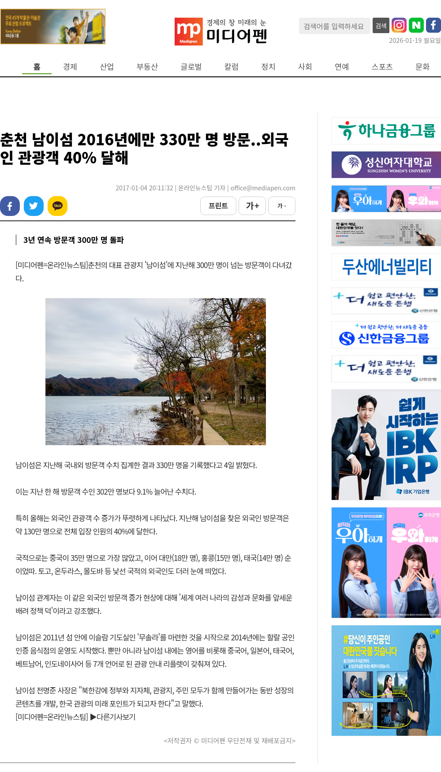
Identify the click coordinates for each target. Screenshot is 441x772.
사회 (305, 66)
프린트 (218, 205)
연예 (342, 66)
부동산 (147, 66)
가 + (252, 205)
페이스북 (10, 206)
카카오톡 (57, 206)
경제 (70, 66)
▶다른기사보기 (112, 716)
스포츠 (382, 66)
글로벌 (191, 66)
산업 (107, 66)
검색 (381, 25)
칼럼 (231, 66)
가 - (281, 205)
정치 (268, 66)
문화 (422, 66)
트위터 (34, 206)
